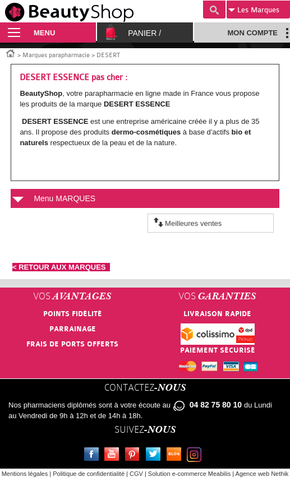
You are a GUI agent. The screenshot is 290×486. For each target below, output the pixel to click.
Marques (253, 10)
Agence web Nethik (262, 473)
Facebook (93, 455)
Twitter (155, 455)
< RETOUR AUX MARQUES (61, 267)
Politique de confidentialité (89, 473)
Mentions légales (25, 473)
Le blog (176, 455)
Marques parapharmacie (56, 55)
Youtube (113, 455)
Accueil (11, 52)
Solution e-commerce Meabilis (189, 473)
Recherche (214, 9)
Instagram (196, 455)
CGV (136, 473)
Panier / (144, 33)
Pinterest (134, 455)
